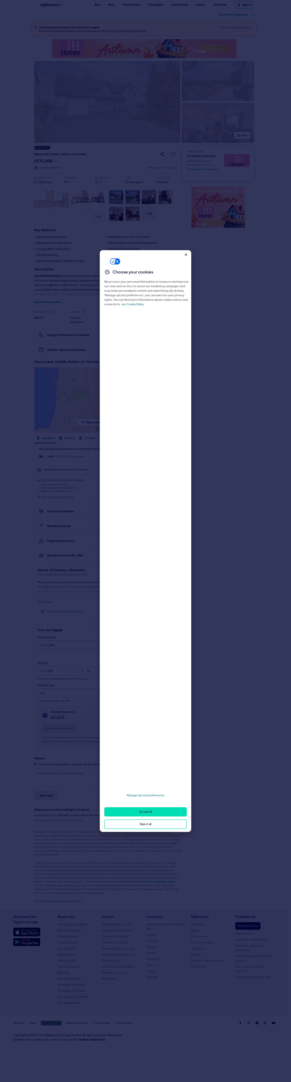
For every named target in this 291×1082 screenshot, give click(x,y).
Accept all (145, 812)
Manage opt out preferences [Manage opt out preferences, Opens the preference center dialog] (145, 795)
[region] (145, 541)
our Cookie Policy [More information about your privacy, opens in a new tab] (132, 304)
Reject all (145, 824)
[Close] (186, 255)
